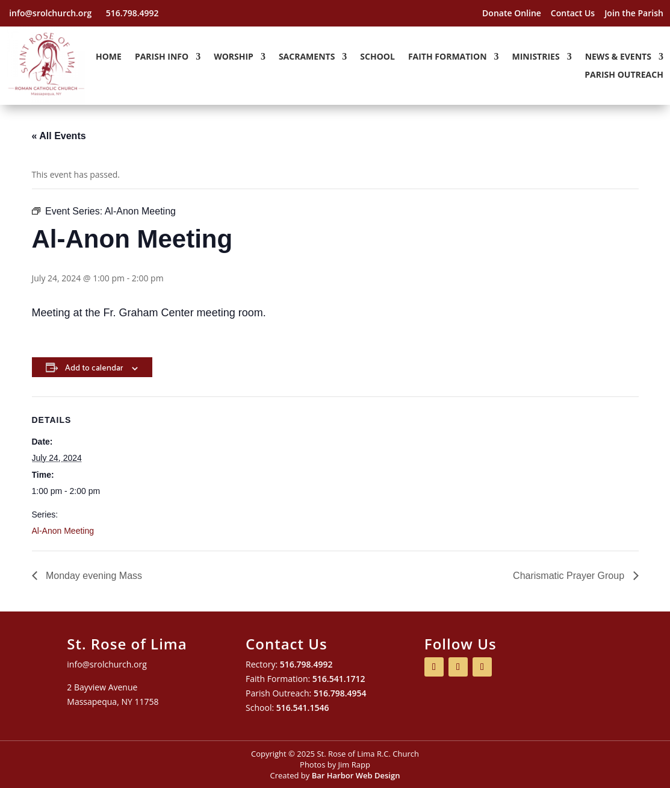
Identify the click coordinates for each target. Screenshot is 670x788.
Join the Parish (633, 13)
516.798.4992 (132, 13)
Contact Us (573, 13)
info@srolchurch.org (51, 13)
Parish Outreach (624, 75)
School (377, 57)
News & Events (618, 57)
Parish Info (161, 57)
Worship (233, 57)
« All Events (59, 136)
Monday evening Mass (93, 576)
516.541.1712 (338, 678)
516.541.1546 (302, 707)
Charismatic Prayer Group (570, 576)
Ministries (536, 57)
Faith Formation (447, 57)
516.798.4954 (340, 693)
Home (109, 57)
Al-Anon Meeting (63, 531)
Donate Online (511, 13)
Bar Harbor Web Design (356, 775)
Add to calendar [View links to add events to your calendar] (94, 367)
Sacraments (307, 57)
